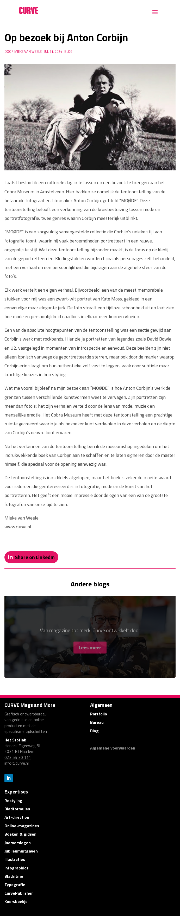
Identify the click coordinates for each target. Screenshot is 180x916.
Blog (68, 51)
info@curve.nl (16, 763)
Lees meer (90, 650)
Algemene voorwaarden (112, 748)
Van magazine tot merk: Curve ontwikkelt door (90, 633)
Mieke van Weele (28, 51)
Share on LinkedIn (35, 557)
